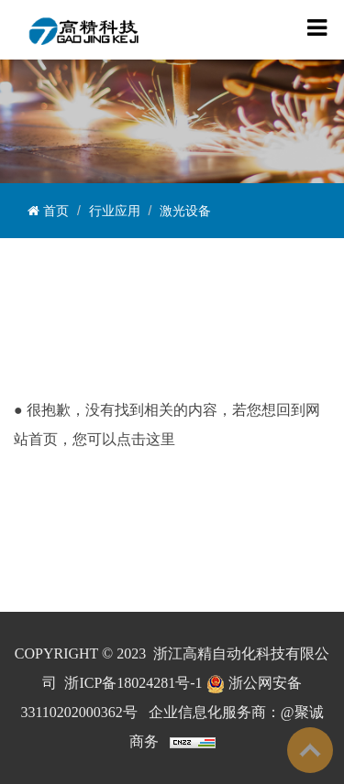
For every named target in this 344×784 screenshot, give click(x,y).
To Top (310, 750)
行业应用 (114, 210)
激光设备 (185, 210)
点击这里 (146, 439)
